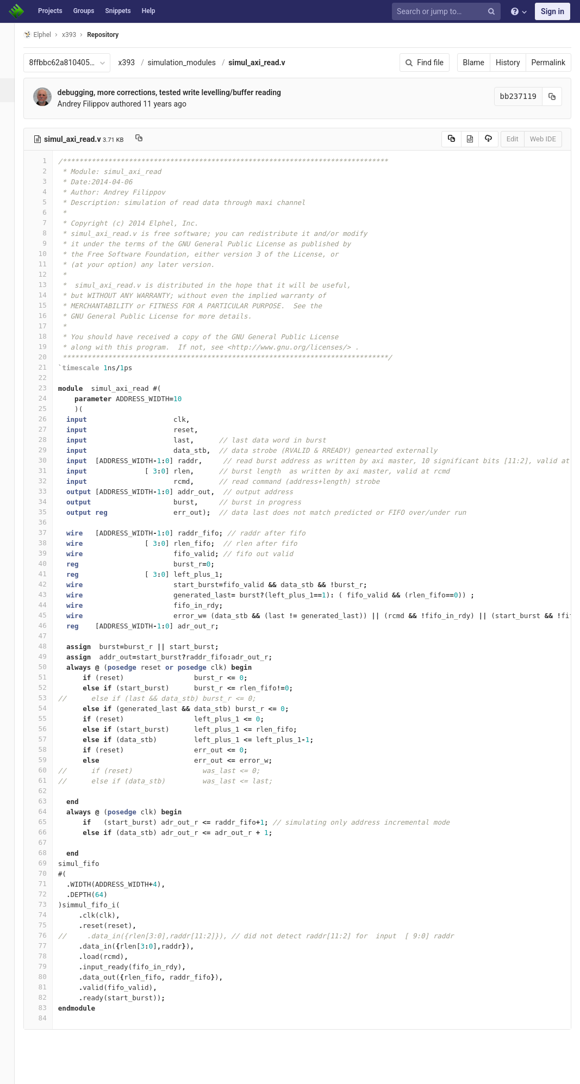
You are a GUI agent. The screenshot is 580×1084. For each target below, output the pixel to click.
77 (50, 946)
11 (50, 264)
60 (50, 770)
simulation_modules (194, 62)
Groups (84, 11)
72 (50, 894)
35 (50, 512)
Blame (473, 62)
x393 (139, 62)
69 (50, 863)
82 (50, 997)
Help (148, 11)
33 (50, 491)
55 (50, 718)
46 (50, 625)
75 (50, 925)
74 (50, 915)
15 (50, 305)
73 (50, 904)
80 (50, 977)
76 (50, 935)
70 (50, 873)
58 (50, 749)
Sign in (552, 11)
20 (50, 357)
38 (50, 543)
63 (50, 801)
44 (50, 605)
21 (50, 367)
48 (50, 646)
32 (50, 481)
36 (50, 522)
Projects (50, 11)
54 (50, 708)
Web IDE (543, 139)
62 (50, 791)
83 (50, 1008)
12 (50, 274)
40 (50, 563)
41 (50, 574)
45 (50, 615)
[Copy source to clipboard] (451, 139)
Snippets (117, 11)
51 (50, 677)
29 (50, 450)
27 (50, 429)
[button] (13, 1071)
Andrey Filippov (96, 103)
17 (50, 326)
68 (50, 853)
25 (50, 408)
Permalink (548, 62)
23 (50, 388)
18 (50, 336)
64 (50, 811)
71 (50, 884)
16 (50, 316)
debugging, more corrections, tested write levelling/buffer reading (182, 92)
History (508, 62)
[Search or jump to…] (448, 11)
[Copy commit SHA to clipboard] (552, 96)
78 (50, 956)
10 (50, 254)
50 (50, 667)
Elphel (50, 34)
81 (50, 987)
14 (50, 295)
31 (50, 470)
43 (50, 594)
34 (50, 501)
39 (50, 553)
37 (50, 532)
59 (50, 760)
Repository (116, 35)
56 (50, 729)
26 (50, 419)
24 (50, 398)
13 (50, 285)
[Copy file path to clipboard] (151, 139)
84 (50, 1018)
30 (50, 460)
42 (50, 584)
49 (50, 656)
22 (50, 377)
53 (50, 698)
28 (50, 439)
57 (50, 739)
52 (50, 687)
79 (50, 966)
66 (50, 832)
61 (50, 780)
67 (50, 842)
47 (50, 636)
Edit (513, 139)
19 (50, 346)
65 (50, 822)
